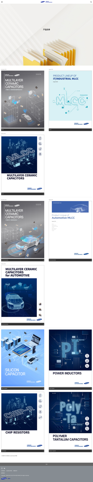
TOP (46, 464)
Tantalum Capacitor (52, 450)
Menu (2, 2)
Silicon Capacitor (4, 388)
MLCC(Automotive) (5, 260)
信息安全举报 (9, 470)
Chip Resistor (4, 450)
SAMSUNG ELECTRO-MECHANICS (46, 2)
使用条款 (3, 473)
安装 (16, 455)
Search (91, 2)
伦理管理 (3, 470)
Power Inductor (51, 388)
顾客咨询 (15, 470)
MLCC (3, 129)
